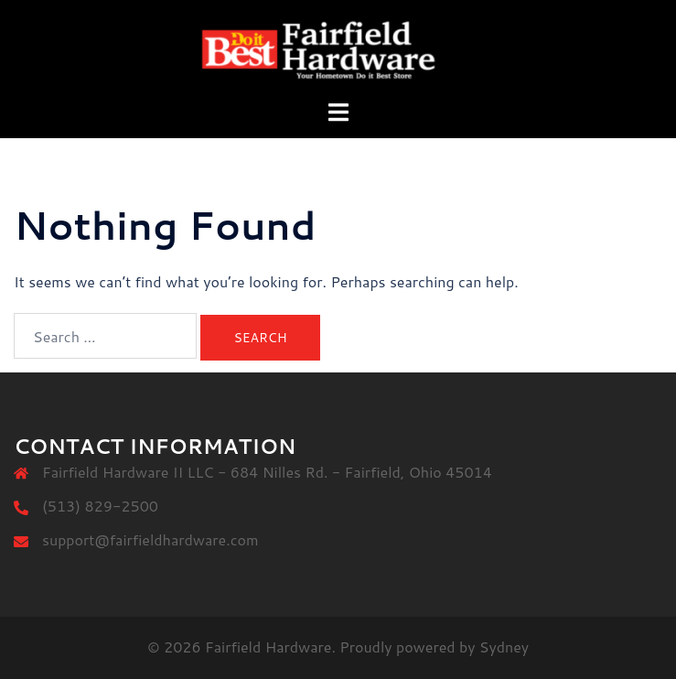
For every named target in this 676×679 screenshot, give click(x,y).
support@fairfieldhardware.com (150, 539)
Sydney (504, 646)
